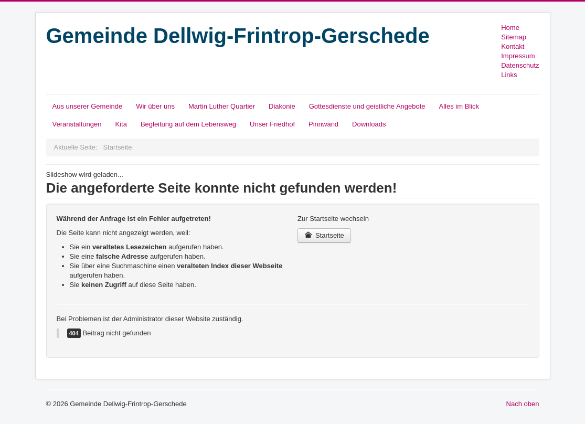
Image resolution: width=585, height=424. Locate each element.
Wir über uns (155, 106)
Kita (120, 124)
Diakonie (282, 106)
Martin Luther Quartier (221, 106)
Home (510, 27)
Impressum (518, 56)
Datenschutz (520, 65)
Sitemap (513, 37)
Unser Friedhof (272, 124)
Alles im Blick (459, 106)
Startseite (324, 235)
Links (509, 75)
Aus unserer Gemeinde (87, 106)
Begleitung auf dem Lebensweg (188, 124)
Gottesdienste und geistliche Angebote (367, 106)
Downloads (369, 124)
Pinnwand (323, 124)
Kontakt (512, 46)
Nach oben (522, 404)
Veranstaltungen (77, 124)
